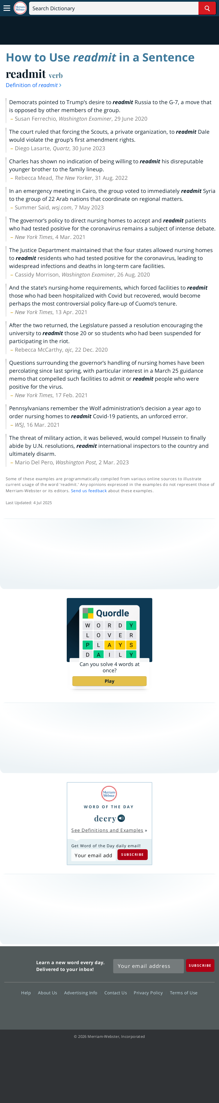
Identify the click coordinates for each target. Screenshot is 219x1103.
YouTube (119, 1009)
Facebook (78, 1009)
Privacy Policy (150, 992)
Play (109, 681)
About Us (49, 992)
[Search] (122, 8)
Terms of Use (184, 992)
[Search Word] (207, 8)
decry (105, 818)
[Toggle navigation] (7, 8)
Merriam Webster (19, 964)
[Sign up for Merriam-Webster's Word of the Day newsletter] (148, 966)
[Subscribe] (200, 965)
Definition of (34, 85)
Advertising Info (82, 992)
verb (56, 75)
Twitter (99, 1009)
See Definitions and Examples (107, 830)
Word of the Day (109, 806)
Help (27, 992)
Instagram (140, 1009)
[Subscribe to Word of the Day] (93, 855)
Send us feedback (89, 490)
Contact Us (117, 992)
